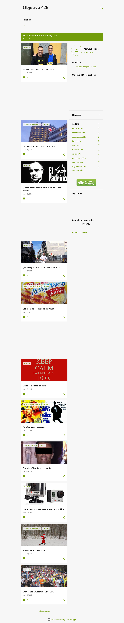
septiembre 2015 (79, 137)
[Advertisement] (43, 101)
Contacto (52, 26)
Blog (25, 26)
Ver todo (26, 39)
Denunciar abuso (79, 232)
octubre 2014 (77, 162)
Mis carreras (37, 26)
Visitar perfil (88, 52)
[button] (64, 77)
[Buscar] (101, 8)
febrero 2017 (77, 128)
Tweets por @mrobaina (86, 67)
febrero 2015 (77, 150)
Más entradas (44, 611)
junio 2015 (76, 141)
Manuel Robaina (91, 49)
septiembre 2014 (79, 167)
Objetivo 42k (35, 7)
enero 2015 (76, 154)
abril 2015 (76, 145)
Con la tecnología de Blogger (62, 620)
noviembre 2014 (79, 158)
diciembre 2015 (78, 133)
